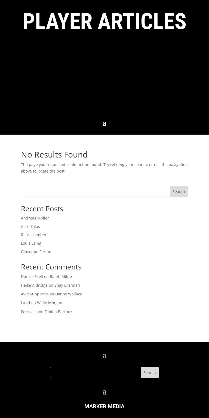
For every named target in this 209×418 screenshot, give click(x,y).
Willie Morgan (49, 302)
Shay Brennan (67, 285)
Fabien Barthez (58, 311)
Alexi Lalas (30, 226)
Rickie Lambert (34, 234)
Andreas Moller (35, 218)
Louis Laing (31, 243)
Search (179, 191)
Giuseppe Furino (36, 251)
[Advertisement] (104, 76)
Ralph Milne (61, 276)
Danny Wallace (68, 294)
